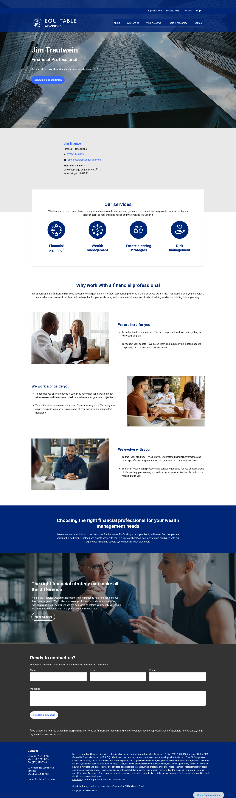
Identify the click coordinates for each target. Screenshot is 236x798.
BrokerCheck (138, 786)
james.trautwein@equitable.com (84, 159)
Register (188, 3)
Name (33, 670)
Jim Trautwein (73, 143)
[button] (117, 15)
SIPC (206, 754)
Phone (152, 670)
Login (198, 3)
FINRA (200, 754)
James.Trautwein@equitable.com (44, 779)
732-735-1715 (42, 759)
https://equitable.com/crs (126, 773)
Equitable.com (155, 3)
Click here (77, 779)
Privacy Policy (172, 3)
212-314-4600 (181, 754)
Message (35, 688)
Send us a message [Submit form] (44, 715)
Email (92, 670)
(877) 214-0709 (75, 154)
